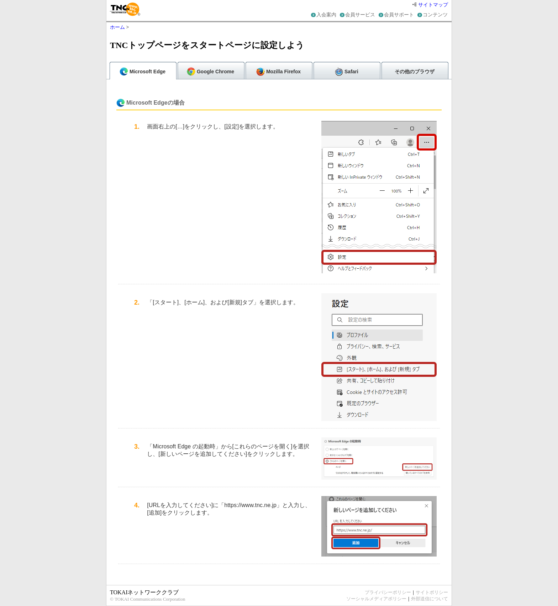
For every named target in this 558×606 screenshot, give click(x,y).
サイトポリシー (432, 592)
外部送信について (429, 598)
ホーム (117, 27)
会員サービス (360, 14)
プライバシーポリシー (388, 592)
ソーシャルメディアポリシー (376, 598)
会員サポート (399, 14)
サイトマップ (430, 4)
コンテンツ (435, 14)
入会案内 (326, 14)
